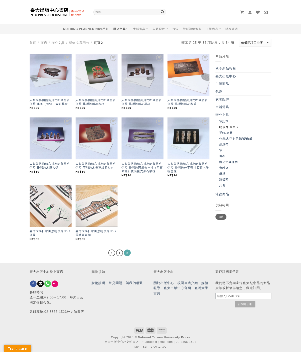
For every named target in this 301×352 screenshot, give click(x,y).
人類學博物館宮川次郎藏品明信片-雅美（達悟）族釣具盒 (50, 101)
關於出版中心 (163, 283)
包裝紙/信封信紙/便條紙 (235, 138)
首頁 (33, 43)
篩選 (220, 216)
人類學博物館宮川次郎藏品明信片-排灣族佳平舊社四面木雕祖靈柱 (188, 167)
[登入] (250, 12)
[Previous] (111, 253)
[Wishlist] (258, 12)
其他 (222, 185)
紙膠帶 (223, 144)
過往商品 (222, 194)
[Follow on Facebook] (33, 283)
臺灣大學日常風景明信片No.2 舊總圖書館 (96, 233)
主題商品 (213, 29)
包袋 (175, 29)
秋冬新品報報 (225, 68)
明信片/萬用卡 (79, 43)
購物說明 (231, 29)
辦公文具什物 (228, 162)
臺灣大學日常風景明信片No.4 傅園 (50, 233)
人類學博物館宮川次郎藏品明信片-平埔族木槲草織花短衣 (96, 165)
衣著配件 (160, 29)
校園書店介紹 (187, 283)
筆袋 (222, 173)
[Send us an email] (40, 283)
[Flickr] (55, 283)
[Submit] (162, 12)
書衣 (222, 156)
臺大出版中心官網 (177, 288)
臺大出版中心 (225, 76)
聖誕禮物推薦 (192, 29)
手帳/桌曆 (226, 132)
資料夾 (223, 167)
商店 (44, 43)
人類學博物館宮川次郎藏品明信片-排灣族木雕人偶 (50, 165)
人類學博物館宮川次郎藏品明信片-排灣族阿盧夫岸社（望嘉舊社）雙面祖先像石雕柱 (142, 167)
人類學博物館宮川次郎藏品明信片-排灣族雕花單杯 (142, 101)
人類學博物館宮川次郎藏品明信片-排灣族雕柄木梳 (96, 101)
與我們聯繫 (134, 283)
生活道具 (140, 29)
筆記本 (223, 121)
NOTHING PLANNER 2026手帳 (86, 29)
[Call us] (47, 283)
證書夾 (223, 179)
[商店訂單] (255, 43)
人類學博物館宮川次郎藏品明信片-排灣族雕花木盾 (187, 101)
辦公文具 (121, 29)
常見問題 (115, 283)
